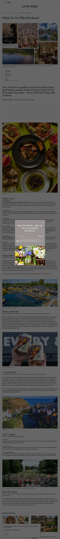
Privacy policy (21, 240)
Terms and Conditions (30, 240)
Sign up (40, 236)
